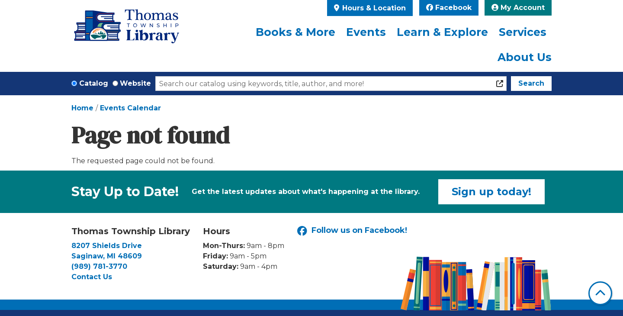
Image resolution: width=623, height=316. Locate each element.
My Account (518, 7)
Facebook (449, 7)
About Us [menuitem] (525, 57)
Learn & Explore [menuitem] (442, 32)
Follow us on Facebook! (352, 231)
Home (82, 108)
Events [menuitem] (366, 32)
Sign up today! (491, 191)
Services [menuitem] (522, 32)
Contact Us (91, 277)
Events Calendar (130, 108)
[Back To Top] (600, 293)
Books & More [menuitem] (295, 32)
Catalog (93, 83)
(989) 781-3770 (99, 266)
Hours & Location (373, 8)
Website (135, 83)
